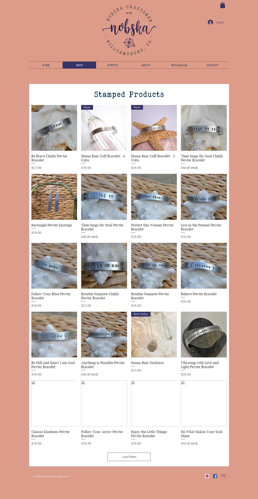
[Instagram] (223, 476)
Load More (129, 456)
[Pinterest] (207, 476)
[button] (222, 5)
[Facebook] (215, 476)
